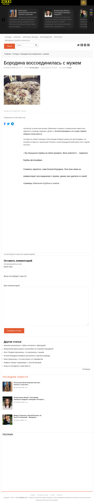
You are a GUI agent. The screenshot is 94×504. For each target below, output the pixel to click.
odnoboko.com (23, 497)
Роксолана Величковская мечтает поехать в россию (27, 12)
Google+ (88, 45)
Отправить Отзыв (14, 331)
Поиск (9, 46)
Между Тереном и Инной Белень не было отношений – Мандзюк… (27, 416)
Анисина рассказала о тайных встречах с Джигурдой (25, 345)
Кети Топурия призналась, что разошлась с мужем (24, 352)
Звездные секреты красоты (17, 41)
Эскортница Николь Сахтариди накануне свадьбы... (62, 12)
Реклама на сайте (42, 495)
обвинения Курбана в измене (46, 183)
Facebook (81, 45)
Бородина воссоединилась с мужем (35, 54)
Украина (17, 37)
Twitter (78, 45)
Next (91, 19)
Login (77, 3)
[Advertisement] (67, 89)
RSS (84, 3)
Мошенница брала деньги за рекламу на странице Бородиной (28, 349)
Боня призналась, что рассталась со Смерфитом (23, 359)
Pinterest (85, 45)
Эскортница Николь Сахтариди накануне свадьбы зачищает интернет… (29, 398)
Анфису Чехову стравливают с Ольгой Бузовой (22, 363)
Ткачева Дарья (34, 68)
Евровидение (46, 37)
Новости (6, 3)
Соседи (8, 37)
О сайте (52, 495)
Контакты (60, 495)
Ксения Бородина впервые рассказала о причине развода (27, 356)
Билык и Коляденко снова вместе (17, 366)
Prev (3, 19)
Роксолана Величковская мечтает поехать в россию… (27, 383)
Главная (7, 54)
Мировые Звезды (30, 37)
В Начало (86, 369)
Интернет (58, 37)
